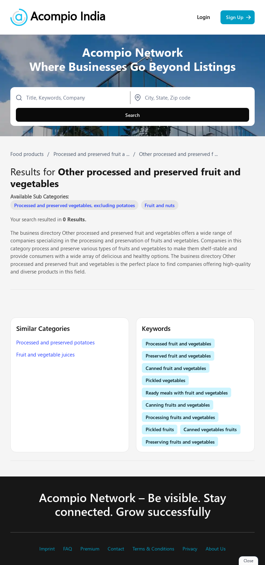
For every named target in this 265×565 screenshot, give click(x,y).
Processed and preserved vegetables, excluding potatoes (74, 205)
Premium (89, 548)
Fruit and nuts (160, 205)
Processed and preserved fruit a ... (91, 153)
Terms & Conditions (153, 548)
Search (132, 115)
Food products (26, 153)
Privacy (190, 548)
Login (203, 17)
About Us (216, 548)
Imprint (47, 548)
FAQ (67, 548)
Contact (116, 548)
